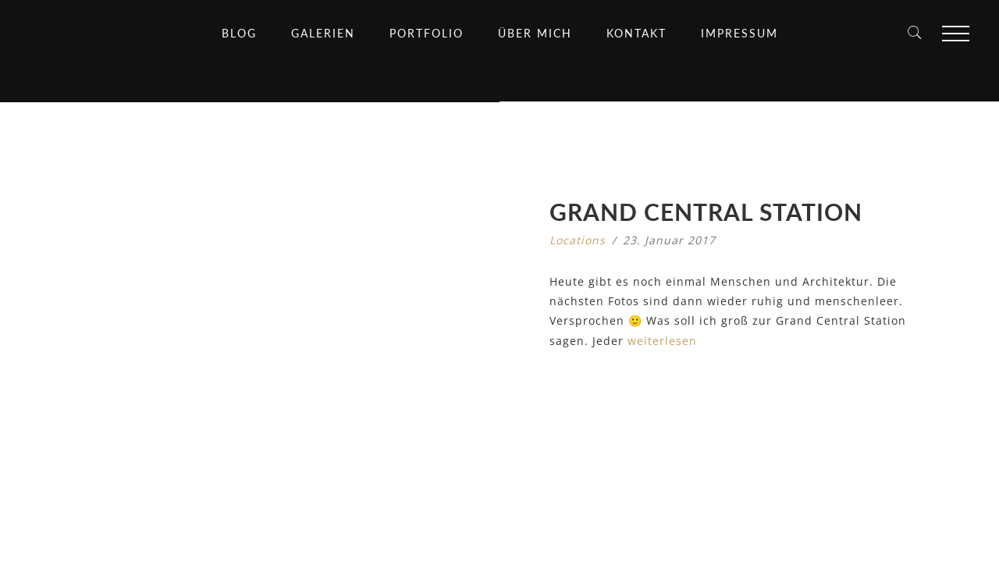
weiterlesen (662, 340)
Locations (577, 240)
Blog (239, 33)
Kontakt (636, 33)
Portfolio (426, 33)
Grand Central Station (705, 211)
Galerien (323, 33)
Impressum (739, 33)
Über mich (535, 33)
